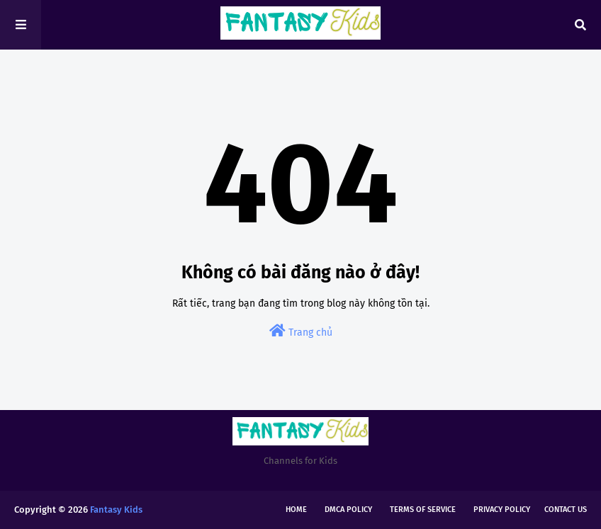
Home (296, 509)
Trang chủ (300, 331)
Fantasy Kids (116, 509)
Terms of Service (423, 509)
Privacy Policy (501, 509)
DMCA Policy (348, 509)
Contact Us (565, 509)
